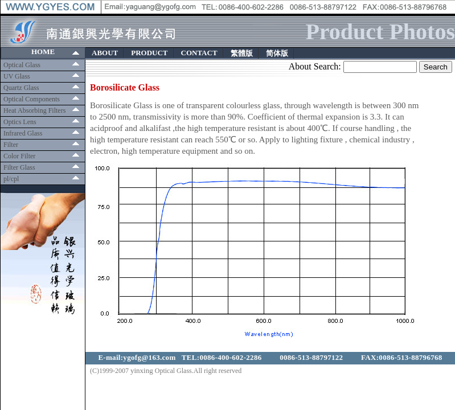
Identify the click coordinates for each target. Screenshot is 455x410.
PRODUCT (149, 52)
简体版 (277, 53)
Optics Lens (19, 122)
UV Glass (16, 76)
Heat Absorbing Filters (34, 110)
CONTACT (199, 52)
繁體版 (242, 53)
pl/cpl (11, 179)
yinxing (141, 370)
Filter (10, 145)
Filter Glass (19, 167)
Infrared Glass (22, 133)
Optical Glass (21, 65)
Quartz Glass (21, 88)
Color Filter (19, 156)
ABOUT (105, 52)
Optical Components (31, 99)
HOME (43, 51)
